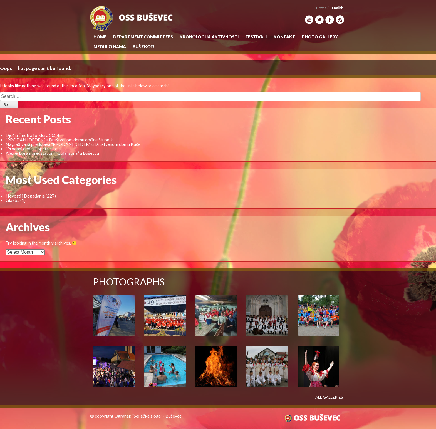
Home (99, 36)
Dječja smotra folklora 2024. (33, 135)
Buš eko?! (143, 46)
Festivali (256, 36)
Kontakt (284, 36)
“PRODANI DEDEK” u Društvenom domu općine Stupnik (59, 139)
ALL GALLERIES (329, 397)
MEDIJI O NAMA (109, 46)
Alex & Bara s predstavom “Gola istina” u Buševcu (52, 153)
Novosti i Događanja (25, 195)
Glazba (12, 200)
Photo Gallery (320, 36)
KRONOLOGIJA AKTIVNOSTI (209, 36)
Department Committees (143, 36)
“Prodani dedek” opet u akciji (33, 148)
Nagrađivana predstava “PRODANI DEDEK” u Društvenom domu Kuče (73, 144)
